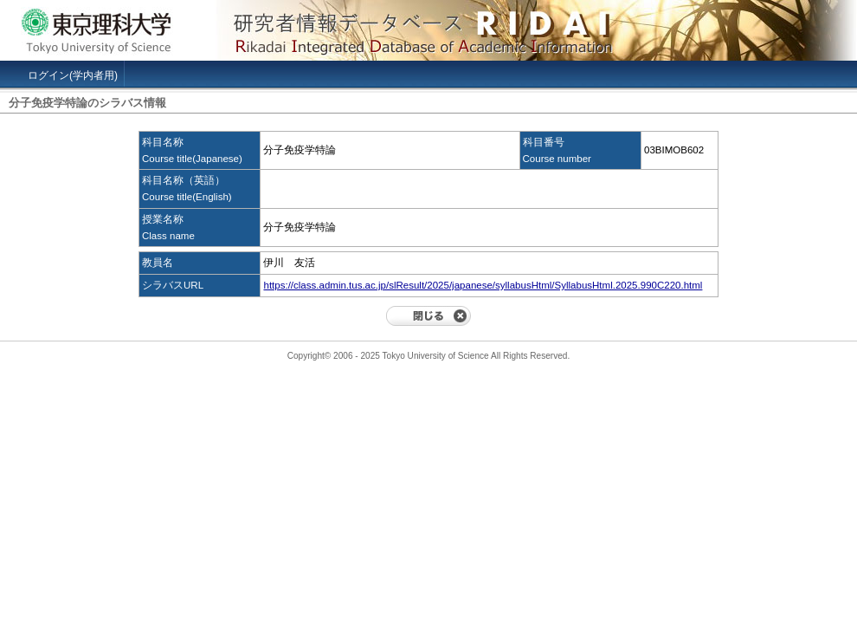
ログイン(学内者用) (73, 75)
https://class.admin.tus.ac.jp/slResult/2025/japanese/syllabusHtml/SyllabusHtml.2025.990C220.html (482, 285)
